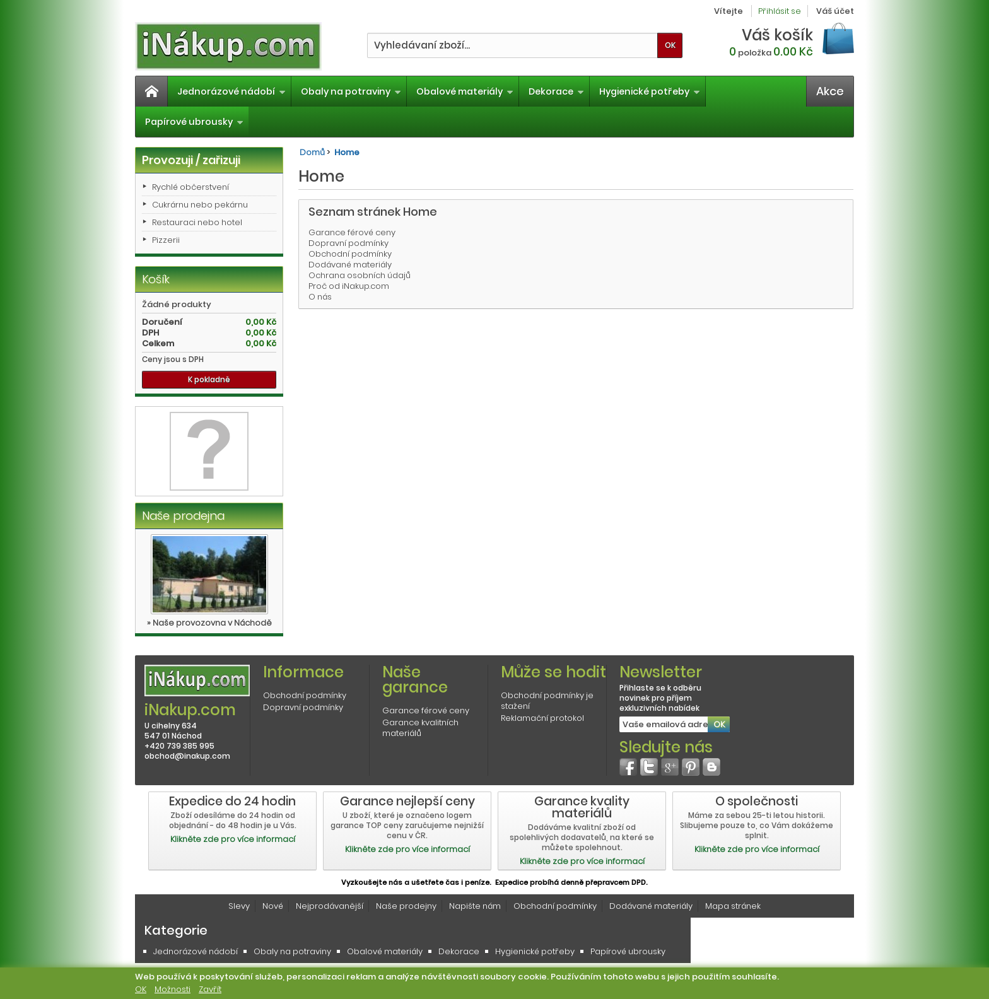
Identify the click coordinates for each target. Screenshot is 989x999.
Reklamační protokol (542, 718)
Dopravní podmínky (348, 243)
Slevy (239, 906)
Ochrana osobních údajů (359, 275)
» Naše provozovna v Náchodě (209, 623)
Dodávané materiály (350, 265)
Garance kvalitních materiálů (420, 727)
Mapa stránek (733, 906)
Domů (312, 152)
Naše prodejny (406, 906)
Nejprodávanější (329, 906)
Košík (156, 279)
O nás (320, 297)
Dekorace (556, 91)
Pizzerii (166, 240)
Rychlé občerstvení (190, 187)
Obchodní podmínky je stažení (547, 700)
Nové (272, 906)
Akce (830, 91)
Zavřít (210, 989)
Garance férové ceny (351, 232)
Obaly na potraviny (351, 91)
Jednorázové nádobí (231, 91)
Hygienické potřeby (649, 91)
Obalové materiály (464, 91)
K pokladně (209, 379)
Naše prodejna (183, 515)
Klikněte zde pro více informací (232, 839)
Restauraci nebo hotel (197, 222)
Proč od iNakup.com (348, 286)
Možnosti (172, 989)
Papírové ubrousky (194, 121)
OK (140, 989)
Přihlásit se (779, 11)
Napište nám (475, 906)
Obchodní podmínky (350, 254)
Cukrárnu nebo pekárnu (200, 205)
